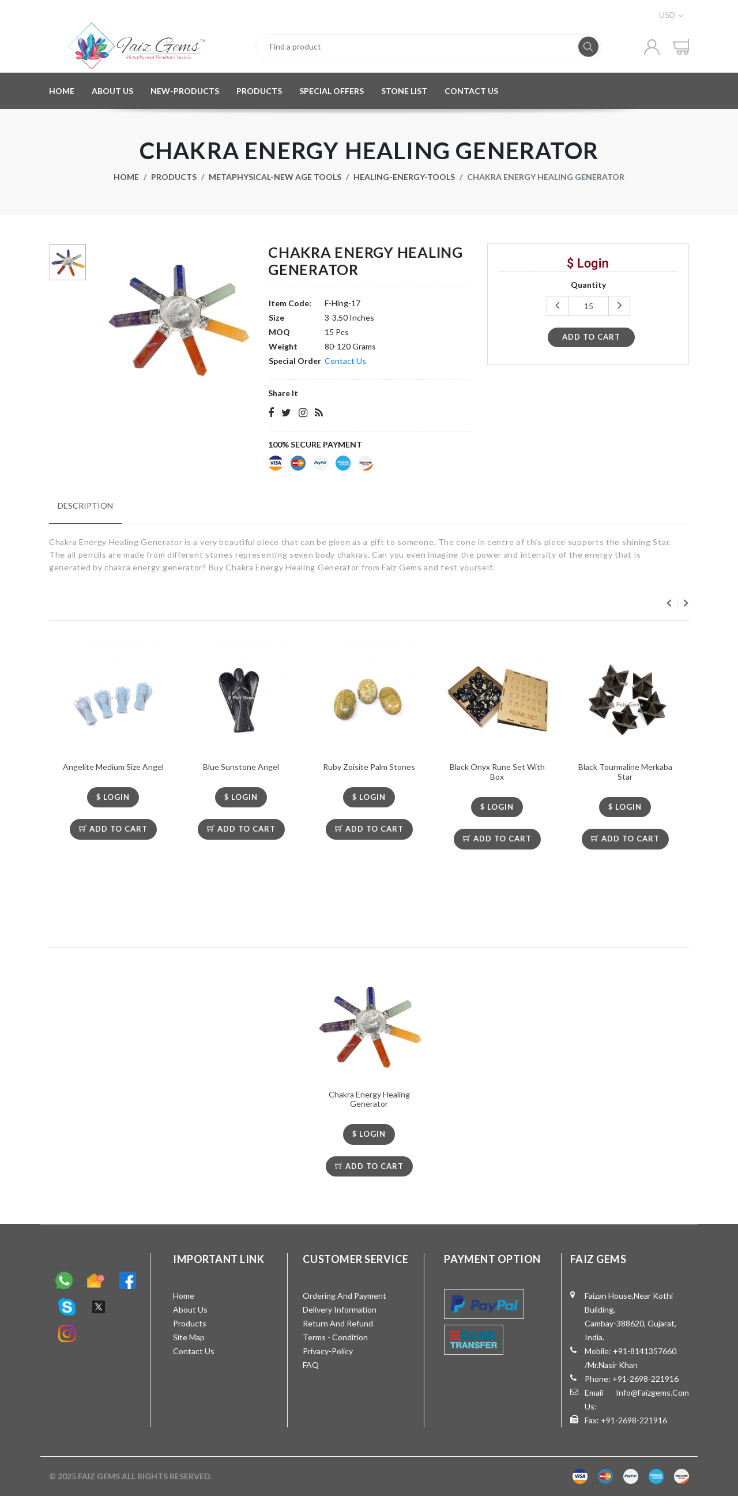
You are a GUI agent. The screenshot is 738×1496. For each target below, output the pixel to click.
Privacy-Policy (328, 1351)
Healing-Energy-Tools (404, 177)
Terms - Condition (335, 1337)
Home (126, 177)
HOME (61, 91)
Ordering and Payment (344, 1295)
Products (174, 177)
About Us (190, 1309)
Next (686, 603)
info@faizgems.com (652, 1392)
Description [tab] (85, 505)
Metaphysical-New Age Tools (275, 177)
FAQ (311, 1365)
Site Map (189, 1337)
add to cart (591, 336)
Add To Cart (113, 828)
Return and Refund (338, 1323)
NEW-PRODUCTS (184, 91)
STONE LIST (404, 91)
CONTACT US (471, 91)
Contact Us (345, 361)
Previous (669, 603)
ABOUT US (112, 91)
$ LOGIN (113, 797)
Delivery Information (339, 1309)
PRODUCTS (259, 91)
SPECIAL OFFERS (331, 91)
